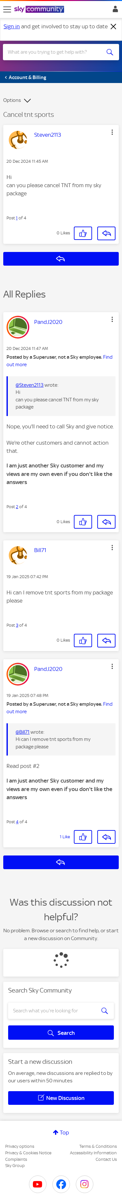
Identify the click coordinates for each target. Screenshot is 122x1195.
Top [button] (64, 1132)
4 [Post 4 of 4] (17, 821)
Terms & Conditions (98, 1146)
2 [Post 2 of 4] (17, 506)
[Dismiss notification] (113, 26)
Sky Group (15, 1165)
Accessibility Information (93, 1152)
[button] (112, 132)
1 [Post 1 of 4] (17, 217)
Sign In (114, 11)
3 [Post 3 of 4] (17, 625)
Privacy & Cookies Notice (28, 1152)
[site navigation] (7, 9)
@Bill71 (23, 732)
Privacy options (19, 1146)
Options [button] (12, 100)
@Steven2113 (30, 385)
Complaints (16, 1159)
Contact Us (106, 1159)
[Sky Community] (40, 10)
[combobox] (55, 52)
